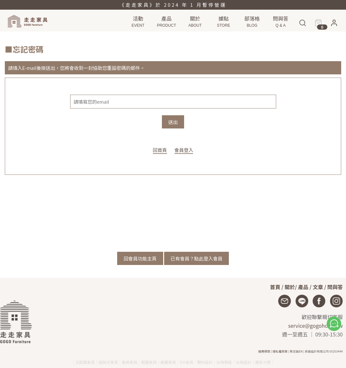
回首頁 (160, 149)
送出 (173, 121)
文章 (318, 287)
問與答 (335, 287)
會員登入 (183, 149)
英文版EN (296, 351)
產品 (303, 287)
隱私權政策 (280, 351)
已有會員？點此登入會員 (196, 258)
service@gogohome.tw (315, 325)
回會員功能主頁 (140, 258)
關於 (290, 287)
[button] (334, 25)
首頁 (275, 287)
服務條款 (264, 351)
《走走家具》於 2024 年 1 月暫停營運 (172, 4)
